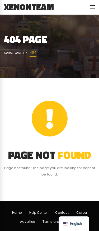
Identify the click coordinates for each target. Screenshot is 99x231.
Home (17, 212)
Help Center (38, 212)
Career (81, 212)
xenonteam (29, 7)
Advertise (27, 221)
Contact (62, 212)
